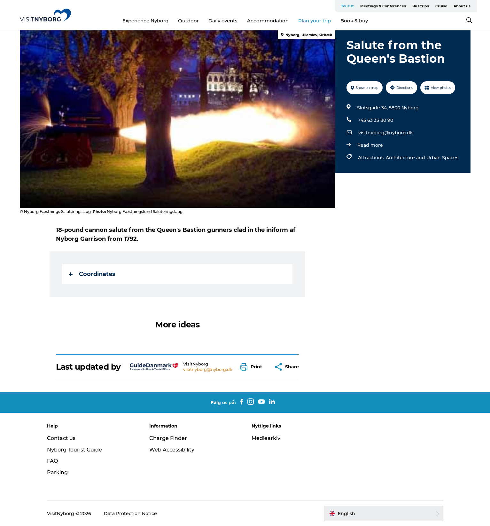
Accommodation (268, 21)
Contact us (61, 438)
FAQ (52, 461)
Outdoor (188, 21)
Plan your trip (314, 21)
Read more (370, 145)
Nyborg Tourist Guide (74, 450)
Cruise (441, 6)
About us (462, 6)
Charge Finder (168, 438)
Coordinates (92, 274)
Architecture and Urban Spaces (422, 158)
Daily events (222, 21)
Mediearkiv (266, 438)
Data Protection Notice (130, 513)
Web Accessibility (171, 450)
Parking (57, 472)
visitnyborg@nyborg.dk (385, 133)
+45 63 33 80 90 (375, 120)
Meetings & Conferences (383, 6)
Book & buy (354, 21)
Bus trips (420, 6)
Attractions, (372, 158)
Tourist (347, 6)
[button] (252, 367)
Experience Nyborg (145, 21)
